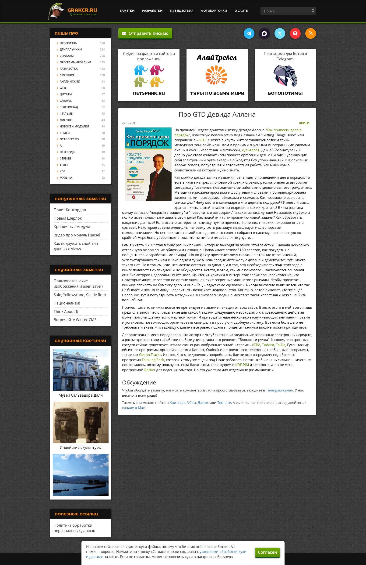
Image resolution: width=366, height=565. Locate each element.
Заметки (127, 10)
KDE (62, 171)
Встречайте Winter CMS (75, 319)
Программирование (76, 62)
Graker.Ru (82, 10)
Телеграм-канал (279, 390)
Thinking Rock (153, 359)
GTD (202, 140)
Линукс (66, 120)
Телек (64, 165)
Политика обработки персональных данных (74, 528)
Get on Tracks (150, 354)
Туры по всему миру (217, 93)
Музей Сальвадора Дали (81, 395)
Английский (70, 81)
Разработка (69, 69)
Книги (304, 123)
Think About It (66, 311)
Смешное (67, 75)
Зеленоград (69, 107)
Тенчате (224, 402)
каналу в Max (133, 407)
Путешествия (182, 10)
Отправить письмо (145, 33)
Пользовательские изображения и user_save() (78, 283)
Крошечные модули (72, 226)
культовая (250, 150)
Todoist (268, 344)
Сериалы (67, 56)
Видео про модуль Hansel (77, 235)
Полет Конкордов (70, 209)
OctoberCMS (69, 139)
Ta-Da (280, 344)
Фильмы (67, 114)
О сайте (241, 10)
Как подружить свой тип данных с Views (76, 246)
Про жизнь (68, 43)
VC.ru (191, 402)
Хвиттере (177, 402)
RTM (256, 344)
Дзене (203, 402)
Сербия (65, 158)
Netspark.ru (149, 93)
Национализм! (67, 303)
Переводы (67, 152)
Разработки (152, 10)
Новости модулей (74, 126)
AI (61, 146)
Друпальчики (71, 49)
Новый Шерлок (68, 218)
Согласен (267, 552)
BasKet (149, 369)
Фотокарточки (214, 10)
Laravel (66, 101)
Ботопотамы (285, 93)
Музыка (66, 178)
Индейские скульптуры (81, 447)
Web (63, 88)
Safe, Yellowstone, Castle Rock (80, 294)
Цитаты (66, 94)
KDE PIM (242, 364)
